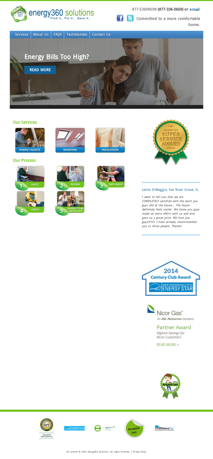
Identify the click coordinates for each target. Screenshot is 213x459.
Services (20, 34)
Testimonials (64, 34)
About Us (35, 34)
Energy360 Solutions (98, 452)
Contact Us (84, 34)
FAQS (48, 34)
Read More (40, 108)
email (194, 9)
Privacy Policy (139, 452)
